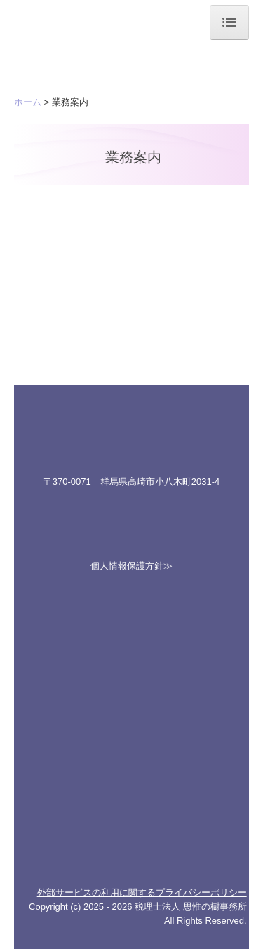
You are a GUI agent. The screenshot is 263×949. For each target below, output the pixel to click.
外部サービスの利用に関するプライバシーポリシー (142, 892)
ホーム (27, 102)
